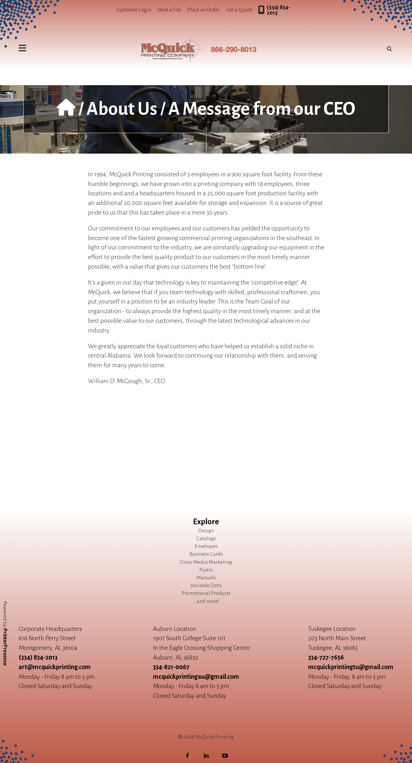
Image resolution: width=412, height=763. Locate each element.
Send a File (169, 10)
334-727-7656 (326, 657)
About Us (121, 108)
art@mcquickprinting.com (55, 667)
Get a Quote (239, 10)
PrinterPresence (5, 647)
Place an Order (203, 10)
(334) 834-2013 (278, 10)
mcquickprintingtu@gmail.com (350, 667)
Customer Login (133, 10)
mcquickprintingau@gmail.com (196, 676)
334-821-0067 (171, 667)
